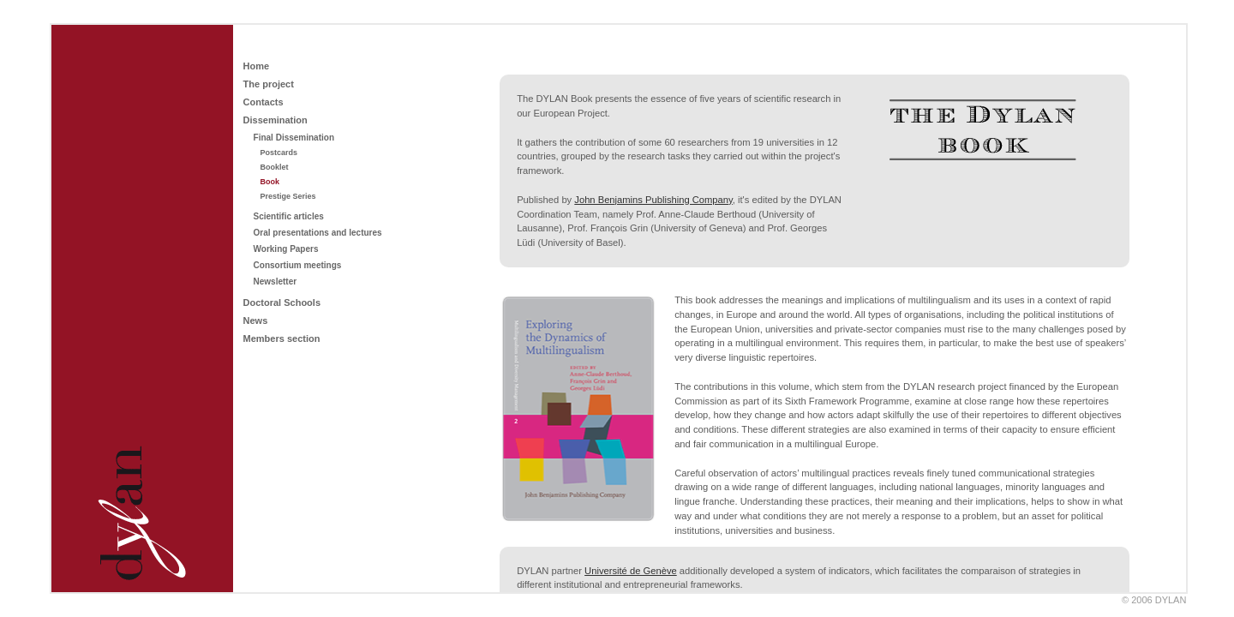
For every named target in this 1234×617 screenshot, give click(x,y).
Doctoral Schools (281, 302)
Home (256, 66)
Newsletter (275, 281)
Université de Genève (630, 571)
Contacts (263, 102)
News (255, 320)
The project (268, 84)
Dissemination (275, 120)
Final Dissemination (294, 137)
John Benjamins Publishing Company (653, 200)
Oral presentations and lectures (318, 232)
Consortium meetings (298, 265)
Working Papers (286, 249)
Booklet (275, 167)
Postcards (279, 152)
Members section (281, 338)
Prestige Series (288, 196)
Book (270, 181)
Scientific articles (289, 216)
